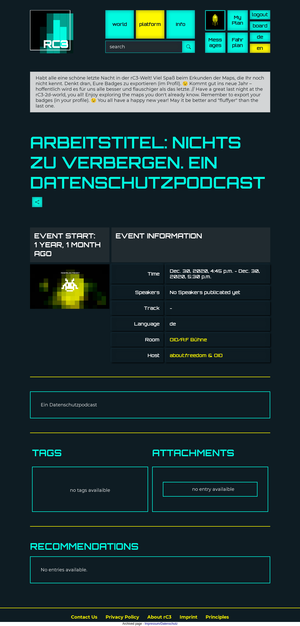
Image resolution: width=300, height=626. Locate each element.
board (260, 25)
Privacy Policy (122, 617)
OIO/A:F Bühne (188, 339)
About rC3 (159, 617)
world (119, 24)
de (260, 37)
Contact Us (84, 617)
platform (150, 24)
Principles (217, 617)
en (260, 48)
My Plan (237, 20)
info (180, 24)
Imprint (188, 617)
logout (260, 14)
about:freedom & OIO (196, 355)
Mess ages (215, 42)
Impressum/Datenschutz (161, 623)
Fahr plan (238, 42)
